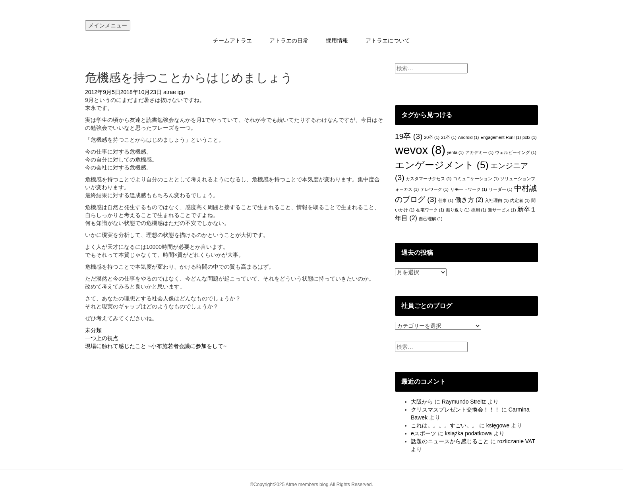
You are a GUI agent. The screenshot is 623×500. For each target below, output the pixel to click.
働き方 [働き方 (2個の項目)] (469, 199)
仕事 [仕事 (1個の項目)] (445, 200)
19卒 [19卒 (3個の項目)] (408, 136)
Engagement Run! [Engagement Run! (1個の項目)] (500, 137)
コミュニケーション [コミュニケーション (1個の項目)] (476, 178)
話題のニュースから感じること (450, 441)
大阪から (422, 401)
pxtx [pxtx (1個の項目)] (529, 137)
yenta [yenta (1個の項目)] (455, 152)
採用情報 (337, 40)
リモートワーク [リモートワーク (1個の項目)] (468, 189)
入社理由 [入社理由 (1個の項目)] (497, 200)
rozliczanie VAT (516, 441)
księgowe (497, 425)
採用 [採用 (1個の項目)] (478, 210)
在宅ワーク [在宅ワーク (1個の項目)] (430, 210)
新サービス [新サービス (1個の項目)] (502, 210)
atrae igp (174, 92)
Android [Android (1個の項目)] (468, 137)
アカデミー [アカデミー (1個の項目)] (479, 152)
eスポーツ (423, 433)
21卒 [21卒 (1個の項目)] (449, 137)
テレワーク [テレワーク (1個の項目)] (434, 189)
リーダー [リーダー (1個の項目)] (501, 189)
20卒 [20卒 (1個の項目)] (431, 137)
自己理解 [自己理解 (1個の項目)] (431, 218)
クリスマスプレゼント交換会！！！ (455, 409)
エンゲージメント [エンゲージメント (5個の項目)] (442, 165)
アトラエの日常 (288, 40)
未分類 (93, 330)
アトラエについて (388, 40)
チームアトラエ (232, 40)
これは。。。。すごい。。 (444, 425)
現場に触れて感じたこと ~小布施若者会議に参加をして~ (155, 346)
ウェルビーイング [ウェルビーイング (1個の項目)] (515, 152)
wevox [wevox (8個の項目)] (420, 149)
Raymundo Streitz (464, 401)
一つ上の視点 (101, 338)
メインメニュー (107, 25)
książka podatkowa (468, 433)
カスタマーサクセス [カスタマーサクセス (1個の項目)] (428, 178)
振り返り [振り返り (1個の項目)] (458, 210)
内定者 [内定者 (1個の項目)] (520, 200)
